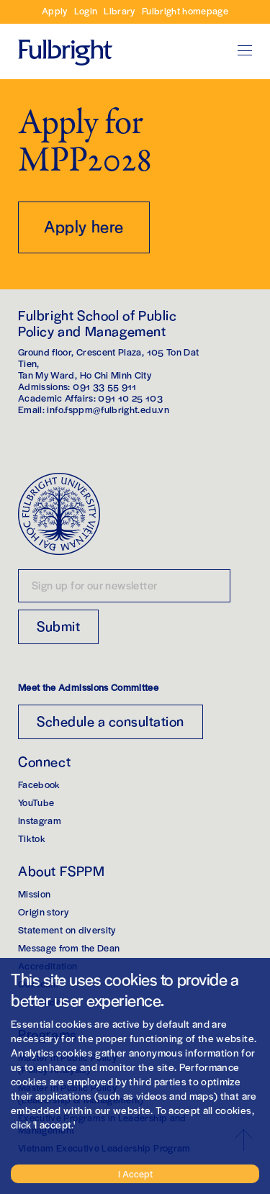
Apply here (84, 226)
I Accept (135, 1173)
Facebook (39, 784)
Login (86, 10)
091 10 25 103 (130, 397)
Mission (34, 893)
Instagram (39, 820)
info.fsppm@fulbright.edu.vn (107, 409)
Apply (55, 10)
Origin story (43, 911)
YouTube (36, 802)
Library (119, 10)
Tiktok (31, 838)
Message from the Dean (69, 947)
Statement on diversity (67, 929)
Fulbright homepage (185, 10)
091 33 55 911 (105, 386)
